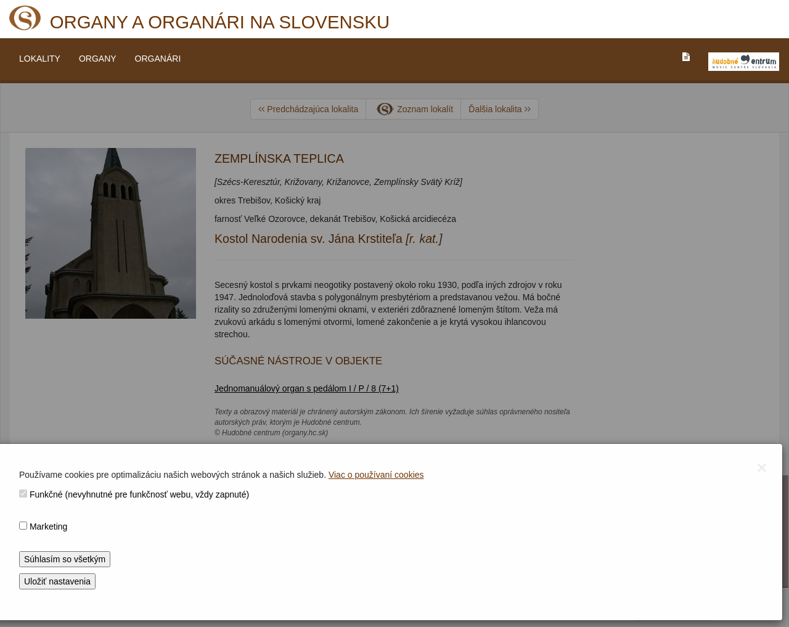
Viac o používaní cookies (376, 475)
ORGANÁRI (158, 59)
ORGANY (98, 59)
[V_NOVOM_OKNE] (743, 61)
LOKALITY (39, 59)
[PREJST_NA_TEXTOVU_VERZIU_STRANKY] (686, 56)
